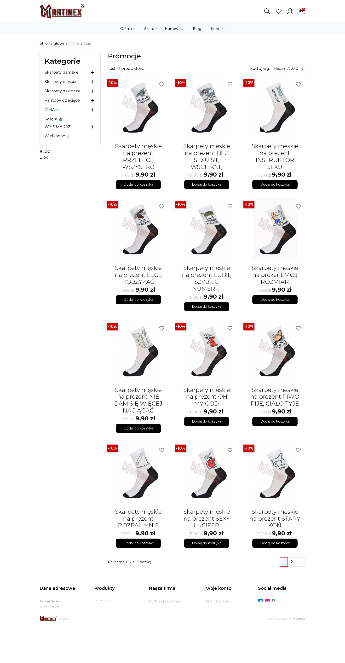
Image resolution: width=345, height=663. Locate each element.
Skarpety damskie (62, 72)
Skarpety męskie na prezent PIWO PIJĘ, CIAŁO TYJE (274, 396)
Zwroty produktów (219, 607)
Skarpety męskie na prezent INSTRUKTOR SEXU (275, 156)
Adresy (209, 625)
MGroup (299, 654)
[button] (267, 11)
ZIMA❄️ (52, 109)
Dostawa (156, 619)
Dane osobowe (216, 601)
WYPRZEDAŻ (57, 126)
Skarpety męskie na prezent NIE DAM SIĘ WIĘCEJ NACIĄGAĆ (138, 400)
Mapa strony (159, 637)
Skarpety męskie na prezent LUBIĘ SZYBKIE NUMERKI (206, 278)
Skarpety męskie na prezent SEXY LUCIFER (206, 518)
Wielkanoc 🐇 (58, 136)
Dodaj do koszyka (138, 184)
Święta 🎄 (54, 119)
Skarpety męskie (60, 81)
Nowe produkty (107, 607)
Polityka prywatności (166, 601)
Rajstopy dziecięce (62, 100)
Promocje (102, 601)
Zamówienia (213, 613)
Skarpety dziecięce (62, 91)
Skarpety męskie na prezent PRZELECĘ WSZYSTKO (138, 156)
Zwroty (155, 625)
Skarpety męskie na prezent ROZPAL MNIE (138, 518)
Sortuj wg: (260, 68)
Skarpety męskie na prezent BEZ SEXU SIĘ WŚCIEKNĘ (206, 156)
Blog (45, 151)
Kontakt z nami (161, 631)
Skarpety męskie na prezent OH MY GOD (206, 396)
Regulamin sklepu (164, 607)
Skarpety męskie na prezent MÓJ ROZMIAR (275, 274)
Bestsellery (103, 613)
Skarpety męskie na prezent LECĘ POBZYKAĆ (138, 274)
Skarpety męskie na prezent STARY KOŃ (274, 518)
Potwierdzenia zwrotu (221, 619)
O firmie (155, 613)
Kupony (209, 631)
